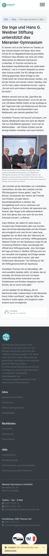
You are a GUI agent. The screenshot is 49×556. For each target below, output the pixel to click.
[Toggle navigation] (42, 5)
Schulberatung (8, 455)
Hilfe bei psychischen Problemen (17, 470)
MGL (6, 19)
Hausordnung (8, 439)
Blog (14, 19)
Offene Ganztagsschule (13, 407)
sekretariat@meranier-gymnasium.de (22, 509)
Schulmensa (7, 402)
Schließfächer (8, 413)
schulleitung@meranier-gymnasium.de (23, 525)
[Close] (43, 547)
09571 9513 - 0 (12, 503)
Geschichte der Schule (12, 397)
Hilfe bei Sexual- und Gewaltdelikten (18, 465)
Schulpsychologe (10, 460)
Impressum (7, 428)
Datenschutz (8, 434)
